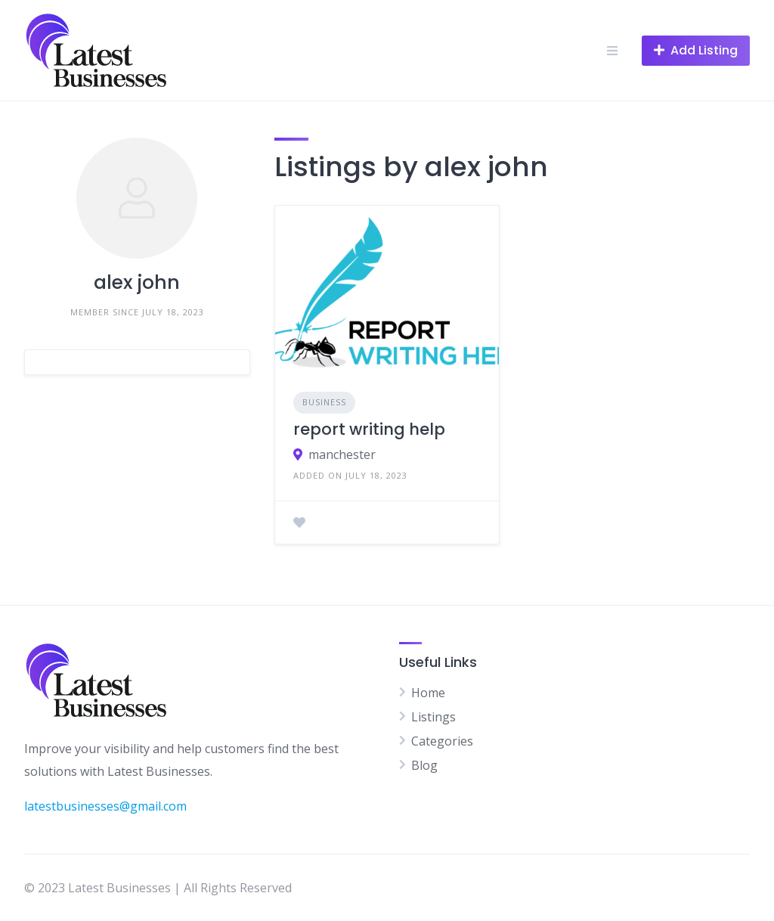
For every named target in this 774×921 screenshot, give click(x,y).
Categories (442, 741)
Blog (424, 765)
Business (324, 402)
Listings (433, 717)
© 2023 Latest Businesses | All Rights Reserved (158, 887)
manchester (342, 454)
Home (428, 692)
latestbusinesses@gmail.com (105, 806)
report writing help (369, 429)
